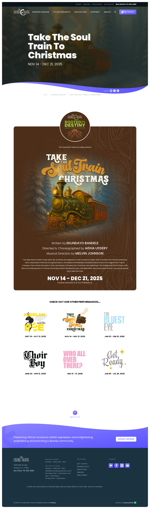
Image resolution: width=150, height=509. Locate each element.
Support (95, 12)
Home (45, 95)
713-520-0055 (28, 471)
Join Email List (109, 4)
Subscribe (86, 4)
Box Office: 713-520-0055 (126, 4)
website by (125, 503)
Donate (78, 4)
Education (81, 12)
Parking (80, 472)
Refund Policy (97, 4)
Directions (82, 469)
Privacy (53, 503)
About (107, 12)
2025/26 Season (40, 12)
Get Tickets (82, 464)
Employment (82, 475)
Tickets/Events (62, 12)
